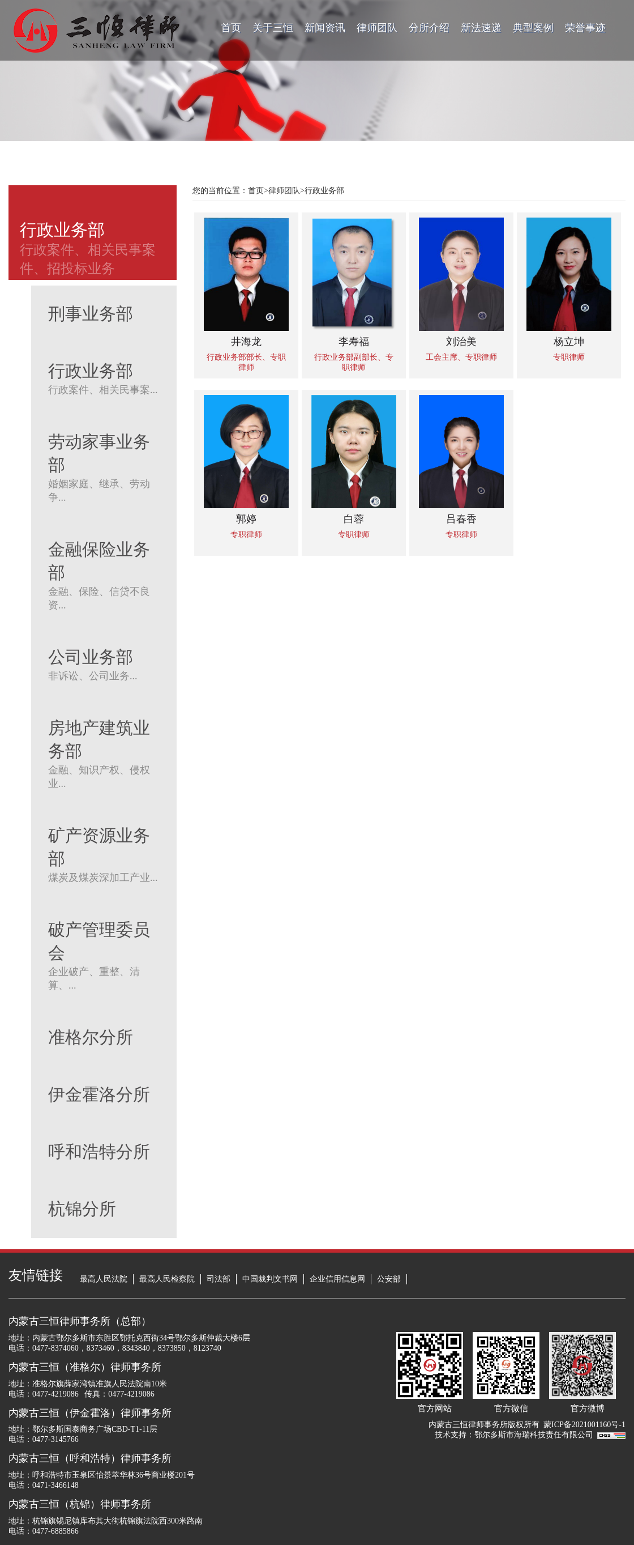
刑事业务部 (90, 313)
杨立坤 (569, 341)
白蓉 (354, 519)
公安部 (389, 1279)
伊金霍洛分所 (99, 1094)
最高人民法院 (103, 1279)
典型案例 (533, 27)
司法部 (218, 1279)
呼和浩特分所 (99, 1151)
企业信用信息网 (337, 1279)
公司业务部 (90, 657)
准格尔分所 (90, 1037)
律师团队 (377, 27)
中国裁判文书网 (270, 1279)
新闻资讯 (325, 27)
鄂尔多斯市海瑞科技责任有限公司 (535, 1435)
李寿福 (354, 341)
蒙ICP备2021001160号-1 (584, 1424)
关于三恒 (272, 27)
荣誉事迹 (585, 27)
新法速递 (481, 27)
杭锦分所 (82, 1208)
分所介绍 (429, 27)
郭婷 (246, 519)
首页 (231, 27)
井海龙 (246, 341)
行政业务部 (90, 370)
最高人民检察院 (167, 1279)
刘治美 (461, 341)
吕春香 (461, 519)
